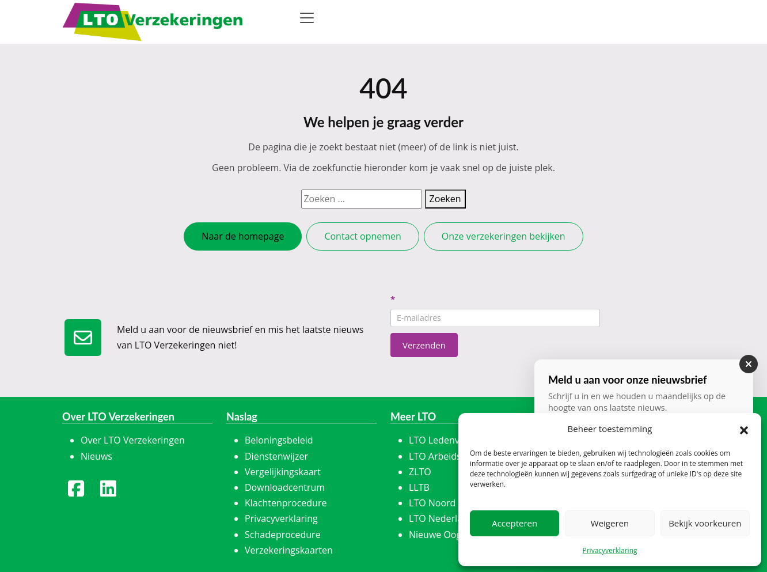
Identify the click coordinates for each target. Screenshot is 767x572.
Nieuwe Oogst (439, 534)
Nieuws (96, 456)
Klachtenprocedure (285, 503)
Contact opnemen (362, 236)
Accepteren (514, 523)
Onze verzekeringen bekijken (503, 236)
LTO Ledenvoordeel (450, 440)
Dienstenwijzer (276, 456)
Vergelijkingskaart (283, 471)
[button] (744, 429)
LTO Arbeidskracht (448, 456)
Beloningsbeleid (279, 440)
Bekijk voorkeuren (705, 523)
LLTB (419, 487)
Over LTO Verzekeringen (133, 440)
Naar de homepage (243, 236)
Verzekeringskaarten (289, 550)
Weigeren (610, 523)
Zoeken (445, 198)
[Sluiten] (748, 364)
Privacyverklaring (609, 550)
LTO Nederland (441, 518)
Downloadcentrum (285, 487)
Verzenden (424, 345)
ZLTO (420, 471)
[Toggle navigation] (306, 18)
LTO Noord (432, 503)
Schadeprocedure (283, 534)
